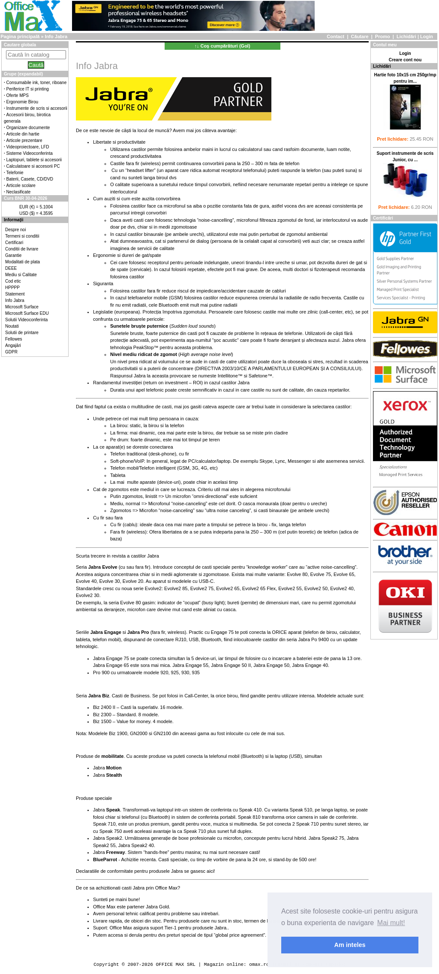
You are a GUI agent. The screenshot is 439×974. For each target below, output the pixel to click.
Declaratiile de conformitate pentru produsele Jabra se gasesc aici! (145, 871)
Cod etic (13, 281)
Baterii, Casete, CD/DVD (29, 179)
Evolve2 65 (227, 588)
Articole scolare (21, 185)
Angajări (13, 345)
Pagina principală (19, 36)
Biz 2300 (102, 714)
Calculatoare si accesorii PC (33, 166)
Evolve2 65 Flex (259, 588)
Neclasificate (18, 192)
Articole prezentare (24, 140)
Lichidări (406, 36)
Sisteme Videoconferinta (29, 153)
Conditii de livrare (21, 249)
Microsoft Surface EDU (27, 313)
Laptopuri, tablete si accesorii (34, 159)
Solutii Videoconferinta (26, 319)
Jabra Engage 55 (190, 665)
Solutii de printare (22, 332)
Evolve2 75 (201, 588)
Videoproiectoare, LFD (27, 147)
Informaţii (14, 219)
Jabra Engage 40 (310, 665)
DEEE (11, 268)
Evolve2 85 (175, 588)
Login (426, 36)
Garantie (13, 255)
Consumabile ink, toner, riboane (36, 82)
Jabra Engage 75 (111, 658)
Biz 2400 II (104, 707)
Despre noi (15, 229)
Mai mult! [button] (391, 922)
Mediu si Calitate (21, 274)
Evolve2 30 (87, 595)
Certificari (14, 242)
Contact (335, 36)
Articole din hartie (22, 134)
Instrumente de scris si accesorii (36, 108)
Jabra (107, 767)
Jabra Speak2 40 (136, 845)
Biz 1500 (102, 721)
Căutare (360, 36)
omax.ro (259, 964)
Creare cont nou (405, 59)
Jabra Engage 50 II (231, 665)
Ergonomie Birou (22, 102)
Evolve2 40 (341, 588)
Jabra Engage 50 (271, 665)
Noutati (12, 326)
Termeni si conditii (22, 236)
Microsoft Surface (22, 307)
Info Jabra (14, 300)
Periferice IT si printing (27, 89)
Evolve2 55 (289, 588)
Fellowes (13, 339)
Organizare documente (28, 127)
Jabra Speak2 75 (326, 838)
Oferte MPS (17, 95)
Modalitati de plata (22, 261)
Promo (382, 36)
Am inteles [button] (350, 944)
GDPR (11, 352)
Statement (15, 294)
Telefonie (15, 172)
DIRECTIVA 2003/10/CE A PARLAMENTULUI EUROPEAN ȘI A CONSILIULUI (278, 368)
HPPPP (12, 287)
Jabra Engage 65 (111, 665)
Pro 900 (101, 672)
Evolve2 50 (316, 588)
